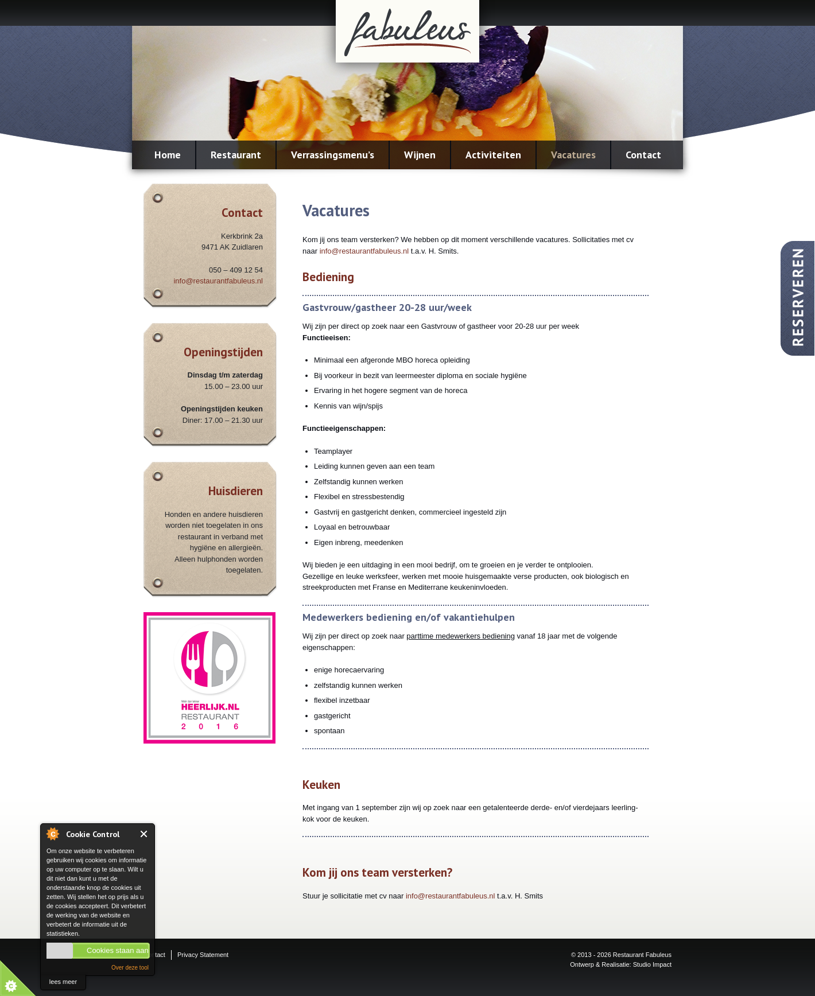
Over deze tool (130, 967)
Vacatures (573, 154)
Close (144, 834)
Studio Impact (652, 964)
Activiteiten (493, 154)
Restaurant (236, 154)
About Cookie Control (52, 833)
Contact (643, 154)
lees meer (63, 981)
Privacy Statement (202, 954)
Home (167, 154)
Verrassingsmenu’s (332, 154)
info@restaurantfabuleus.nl (218, 281)
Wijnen (420, 154)
